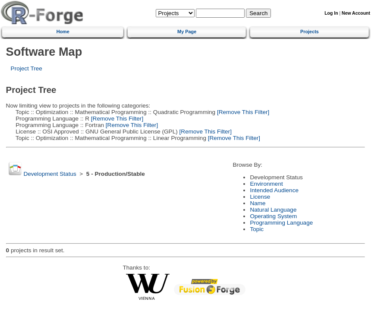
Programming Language (281, 222)
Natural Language (273, 209)
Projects (309, 31)
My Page (186, 31)
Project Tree (26, 68)
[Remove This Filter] (242, 112)
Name (257, 203)
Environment (266, 184)
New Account (356, 13)
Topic (257, 229)
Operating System (273, 216)
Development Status (49, 174)
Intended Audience (274, 190)
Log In (331, 13)
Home (63, 31)
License (260, 197)
